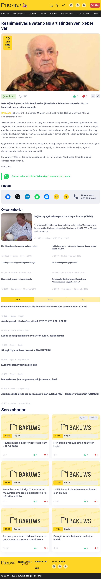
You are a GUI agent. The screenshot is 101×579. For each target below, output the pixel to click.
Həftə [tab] (50, 299)
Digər (12, 330)
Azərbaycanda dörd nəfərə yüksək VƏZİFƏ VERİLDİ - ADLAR (34, 321)
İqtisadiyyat (19, 14)
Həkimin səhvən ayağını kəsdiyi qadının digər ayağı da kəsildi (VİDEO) (74, 247)
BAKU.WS (6, 113)
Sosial (33, 14)
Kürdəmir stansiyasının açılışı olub (19, 364)
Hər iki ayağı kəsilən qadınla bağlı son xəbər (19, 246)
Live (95, 5)
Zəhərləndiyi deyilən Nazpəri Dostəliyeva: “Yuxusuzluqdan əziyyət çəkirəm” (69, 280)
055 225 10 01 (88, 198)
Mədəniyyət (67, 14)
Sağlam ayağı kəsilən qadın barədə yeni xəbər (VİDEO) (63, 216)
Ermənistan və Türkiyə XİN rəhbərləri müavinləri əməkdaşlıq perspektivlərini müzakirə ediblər (25, 493)
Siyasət (5, 14)
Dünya (96, 14)
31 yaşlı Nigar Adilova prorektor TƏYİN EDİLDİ (26, 350)
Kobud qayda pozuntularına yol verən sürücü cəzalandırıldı (32, 335)
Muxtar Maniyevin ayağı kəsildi (64, 263)
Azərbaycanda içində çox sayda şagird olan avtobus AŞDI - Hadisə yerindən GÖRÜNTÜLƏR (50, 393)
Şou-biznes (83, 14)
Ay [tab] (83, 299)
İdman (43, 14)
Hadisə (53, 14)
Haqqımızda (41, 561)
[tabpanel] (50, 355)
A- (93, 96)
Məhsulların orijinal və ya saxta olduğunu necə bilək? (29, 379)
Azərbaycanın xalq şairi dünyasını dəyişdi (18, 263)
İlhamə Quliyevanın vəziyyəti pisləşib (16, 279)
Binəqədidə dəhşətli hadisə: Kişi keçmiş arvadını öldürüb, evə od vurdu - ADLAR (44, 306)
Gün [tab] (18, 299)
